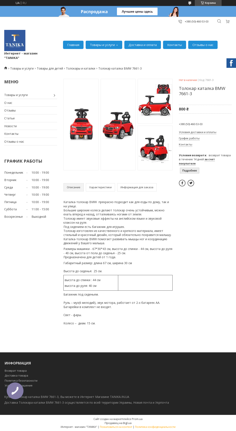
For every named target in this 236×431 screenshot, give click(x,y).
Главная (73, 45)
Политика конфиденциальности (155, 427)
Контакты (174, 45)
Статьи (9, 118)
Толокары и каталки (80, 68)
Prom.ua (137, 419)
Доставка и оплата (143, 45)
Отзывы (10, 110)
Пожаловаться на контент (116, 427)
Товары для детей (50, 68)
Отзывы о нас (202, 45)
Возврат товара (16, 370)
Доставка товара (16, 375)
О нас (8, 103)
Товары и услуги (102, 45)
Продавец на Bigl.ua (118, 423)
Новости (10, 126)
